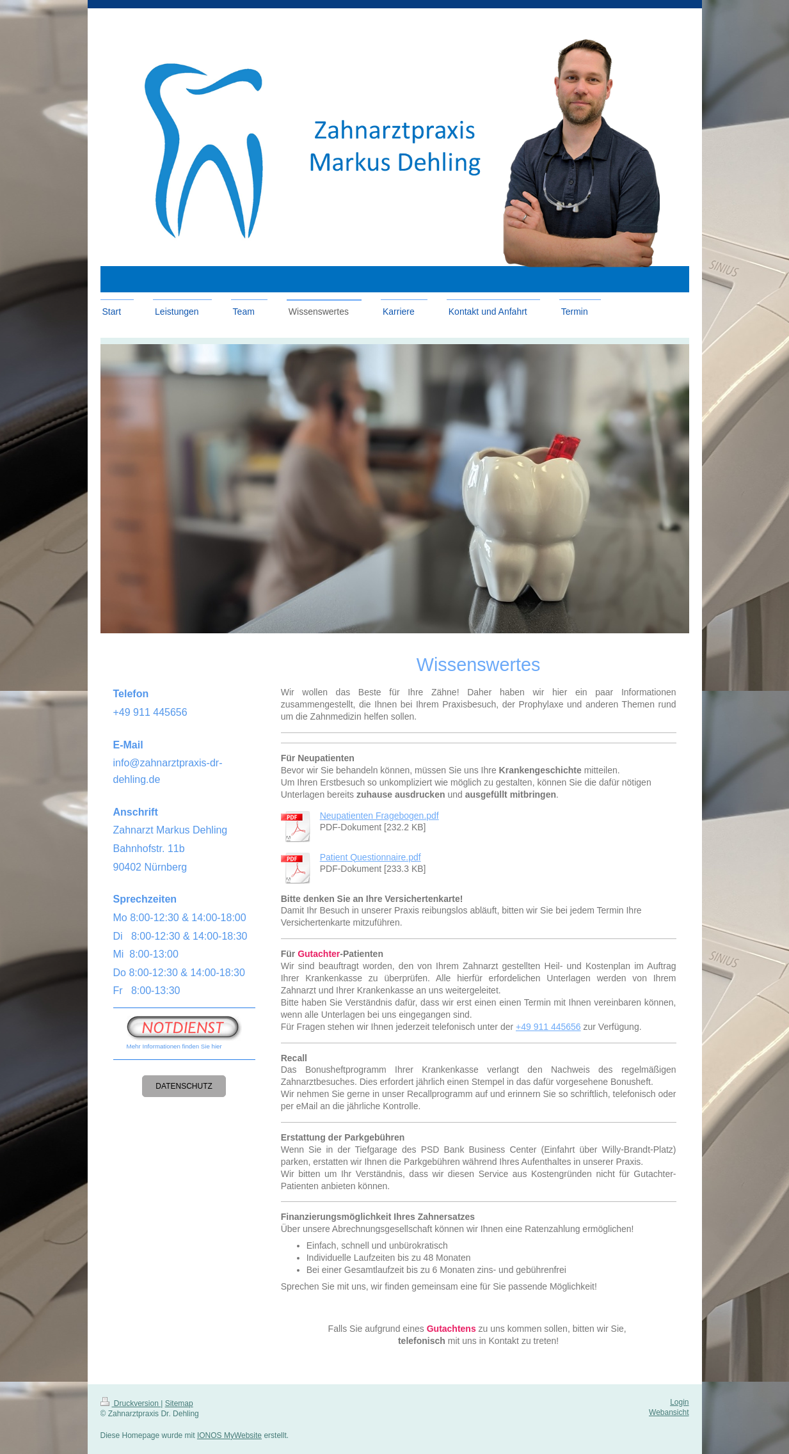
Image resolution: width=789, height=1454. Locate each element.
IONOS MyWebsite (229, 1435)
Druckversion (130, 1403)
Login (679, 1402)
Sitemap (179, 1403)
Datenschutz (183, 1086)
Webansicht (669, 1412)
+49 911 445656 (548, 1027)
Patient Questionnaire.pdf (370, 857)
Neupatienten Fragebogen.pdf (379, 815)
